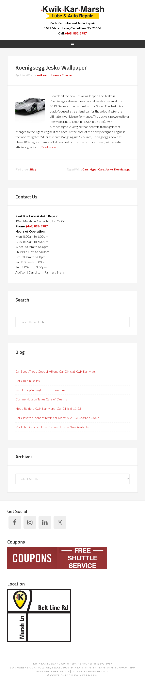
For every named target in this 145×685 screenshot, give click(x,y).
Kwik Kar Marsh (72, 12)
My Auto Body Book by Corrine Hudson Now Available (52, 427)
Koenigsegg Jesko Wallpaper (51, 67)
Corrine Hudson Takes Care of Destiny (41, 399)
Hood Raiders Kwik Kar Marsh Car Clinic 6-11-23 (48, 408)
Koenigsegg (122, 169)
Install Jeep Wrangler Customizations (40, 390)
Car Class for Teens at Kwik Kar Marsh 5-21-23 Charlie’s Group (57, 418)
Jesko (109, 169)
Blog (33, 169)
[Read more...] (49, 147)
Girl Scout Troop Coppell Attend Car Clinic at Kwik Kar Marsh (56, 371)
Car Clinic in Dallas (27, 381)
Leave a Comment (63, 75)
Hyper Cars (97, 169)
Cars (85, 169)
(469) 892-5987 (76, 33)
